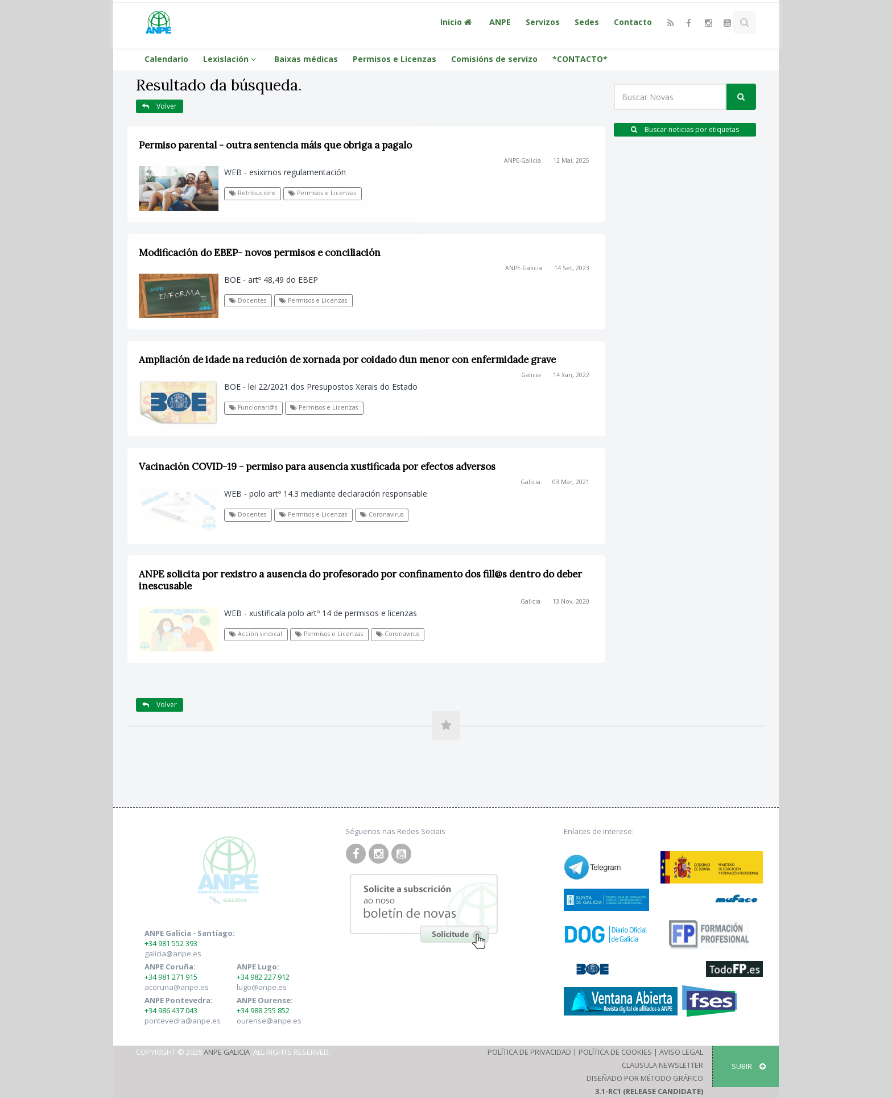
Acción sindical (255, 634)
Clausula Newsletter (662, 1065)
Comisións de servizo (494, 58)
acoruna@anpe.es (176, 987)
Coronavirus (381, 514)
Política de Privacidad (529, 1052)
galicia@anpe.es (172, 953)
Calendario (166, 58)
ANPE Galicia (227, 1052)
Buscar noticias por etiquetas (685, 129)
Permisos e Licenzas (394, 58)
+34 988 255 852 (263, 1010)
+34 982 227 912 (263, 977)
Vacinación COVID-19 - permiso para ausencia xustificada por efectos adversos (317, 466)
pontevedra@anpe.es (182, 1021)
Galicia (531, 375)
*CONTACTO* (580, 58)
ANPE (500, 21)
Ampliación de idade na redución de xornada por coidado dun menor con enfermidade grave (347, 359)
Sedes (587, 21)
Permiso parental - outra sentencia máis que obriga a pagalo (275, 145)
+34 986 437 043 (170, 1010)
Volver (159, 106)
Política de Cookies (615, 1052)
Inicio (457, 21)
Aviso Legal (681, 1052)
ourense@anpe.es (269, 1021)
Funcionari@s (253, 407)
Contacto (633, 21)
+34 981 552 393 (170, 943)
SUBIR (749, 1066)
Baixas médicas (306, 58)
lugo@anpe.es (262, 987)
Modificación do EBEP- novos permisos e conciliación (260, 252)
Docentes (247, 300)
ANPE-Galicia (522, 160)
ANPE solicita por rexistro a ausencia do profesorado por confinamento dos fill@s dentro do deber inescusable (360, 580)
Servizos (543, 21)
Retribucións (252, 193)
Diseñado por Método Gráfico (645, 1078)
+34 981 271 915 (170, 977)
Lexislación (231, 58)
